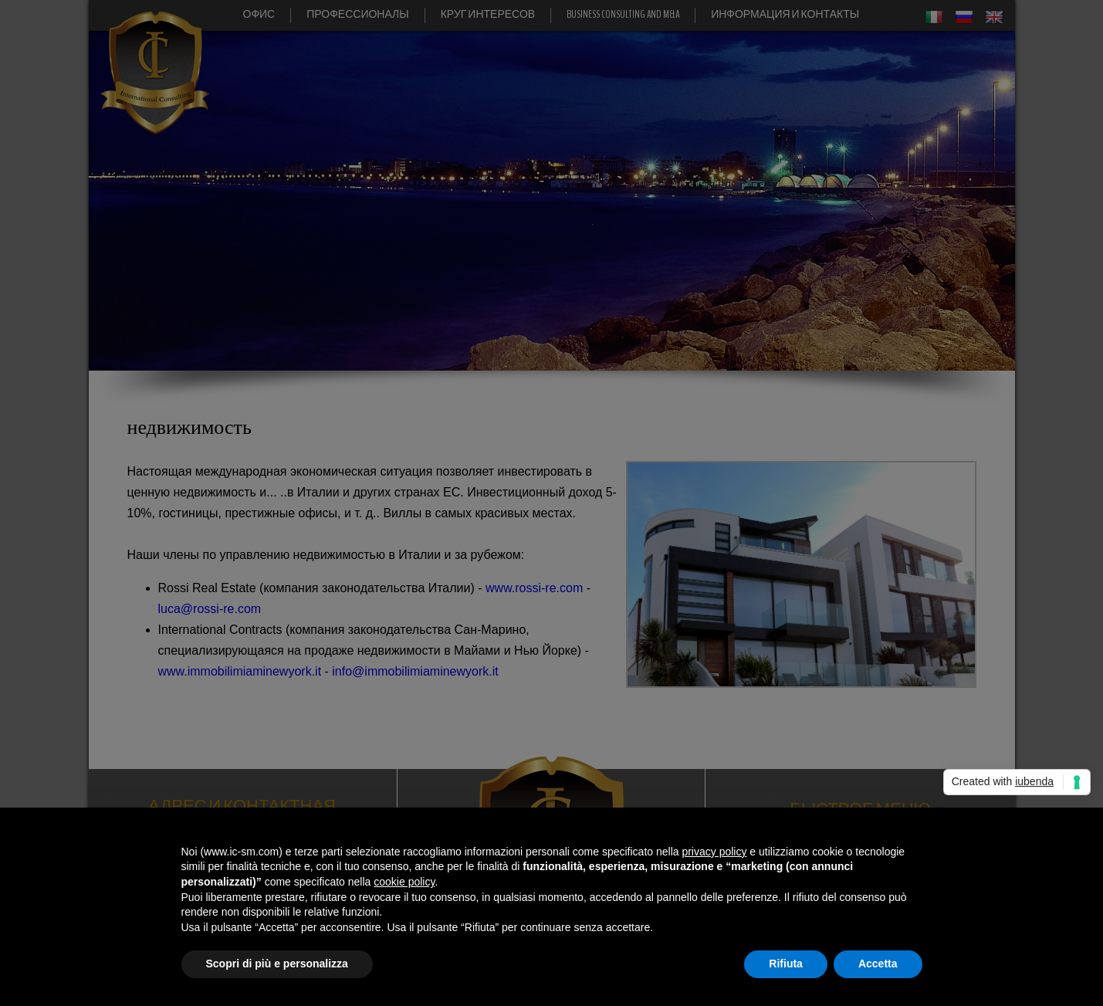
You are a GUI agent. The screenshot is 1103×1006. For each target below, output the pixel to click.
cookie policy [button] (404, 882)
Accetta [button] (878, 963)
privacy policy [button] (714, 851)
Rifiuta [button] (786, 963)
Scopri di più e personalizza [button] (277, 963)
